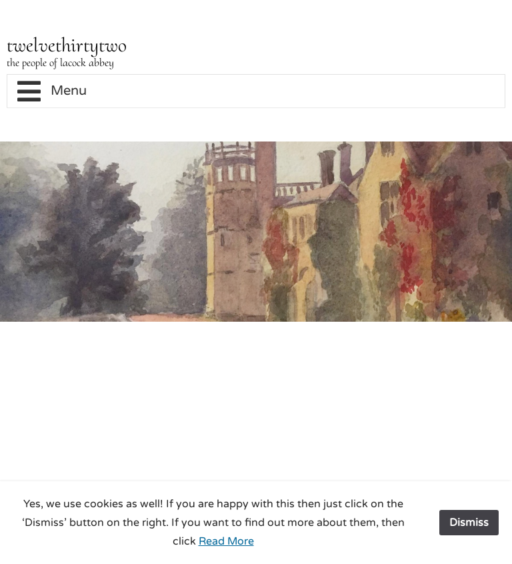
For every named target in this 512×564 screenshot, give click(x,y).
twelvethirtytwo (67, 45)
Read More (226, 541)
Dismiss (469, 522)
